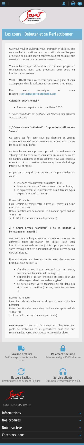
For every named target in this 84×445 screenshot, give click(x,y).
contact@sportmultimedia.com (38, 93)
